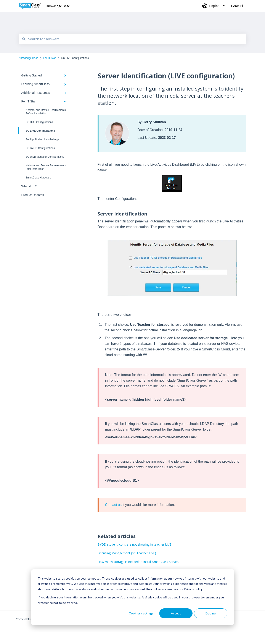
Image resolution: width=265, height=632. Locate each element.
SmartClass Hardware (38, 177)
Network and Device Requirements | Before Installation (46, 112)
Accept (176, 613)
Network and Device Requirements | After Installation (46, 167)
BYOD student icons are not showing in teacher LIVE (134, 544)
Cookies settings (141, 613)
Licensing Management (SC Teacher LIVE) (127, 553)
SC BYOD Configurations (40, 148)
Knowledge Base (58, 6)
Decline (211, 613)
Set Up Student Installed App (42, 139)
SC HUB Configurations (39, 122)
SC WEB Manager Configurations (45, 156)
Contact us (113, 505)
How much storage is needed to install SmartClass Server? (138, 562)
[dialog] (132, 597)
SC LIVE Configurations (37, 130)
